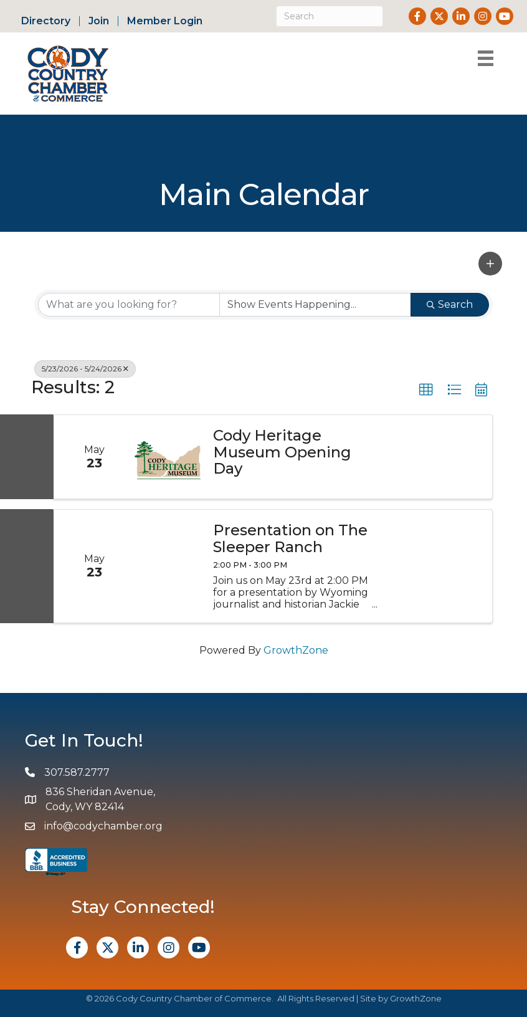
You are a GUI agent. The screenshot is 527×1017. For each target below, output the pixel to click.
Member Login (164, 21)
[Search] (329, 16)
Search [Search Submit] (450, 304)
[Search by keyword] (129, 305)
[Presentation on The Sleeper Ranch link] (168, 566)
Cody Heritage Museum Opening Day (282, 452)
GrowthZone (296, 650)
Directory (45, 21)
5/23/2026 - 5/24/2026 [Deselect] (85, 368)
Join (98, 21)
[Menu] (485, 58)
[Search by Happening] (315, 305)
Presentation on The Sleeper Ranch (290, 538)
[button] (490, 263)
